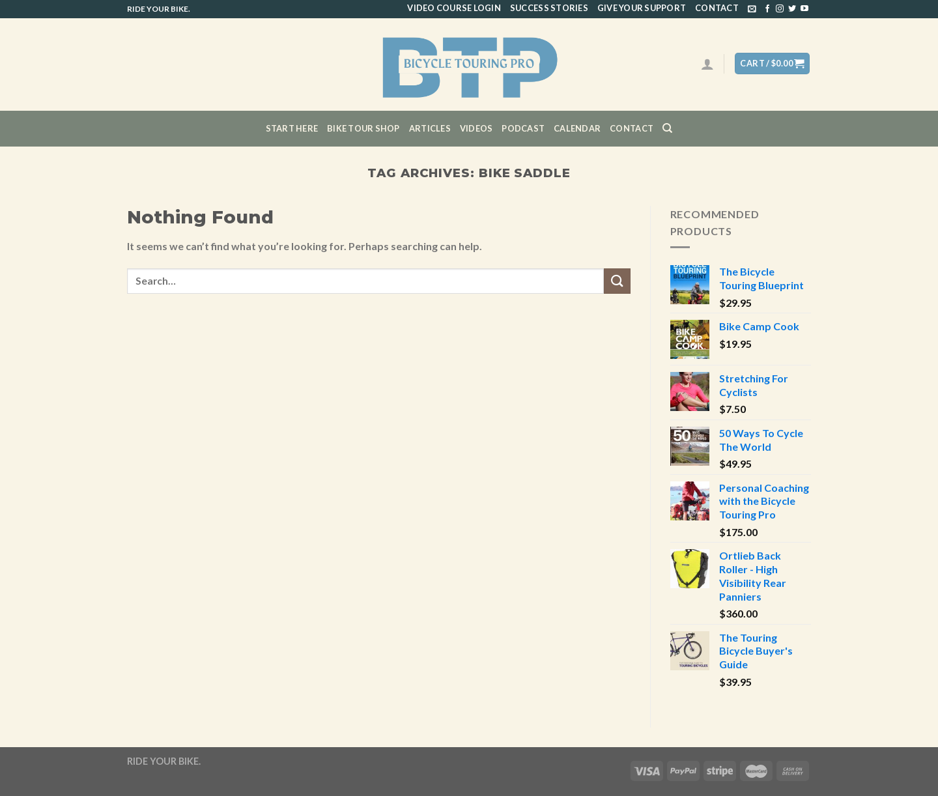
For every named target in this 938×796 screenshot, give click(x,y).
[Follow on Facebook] (767, 9)
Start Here (292, 128)
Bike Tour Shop (363, 128)
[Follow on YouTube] (804, 9)
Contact (717, 8)
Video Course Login (454, 8)
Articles (430, 128)
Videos (476, 128)
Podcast (523, 128)
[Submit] (617, 281)
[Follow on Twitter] (792, 9)
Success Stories (549, 8)
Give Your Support (641, 8)
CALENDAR (577, 128)
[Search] (667, 128)
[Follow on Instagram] (780, 9)
